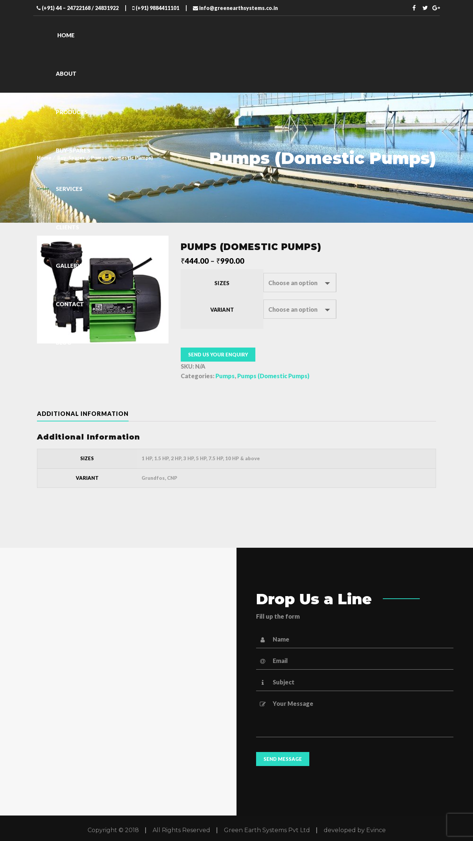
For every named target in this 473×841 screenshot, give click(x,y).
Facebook (414, 7)
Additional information (83, 413)
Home (44, 158)
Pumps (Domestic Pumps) (273, 375)
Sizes (221, 283)
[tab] (88, 413)
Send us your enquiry (218, 355)
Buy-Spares (71, 158)
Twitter (425, 7)
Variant (222, 310)
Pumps (225, 375)
